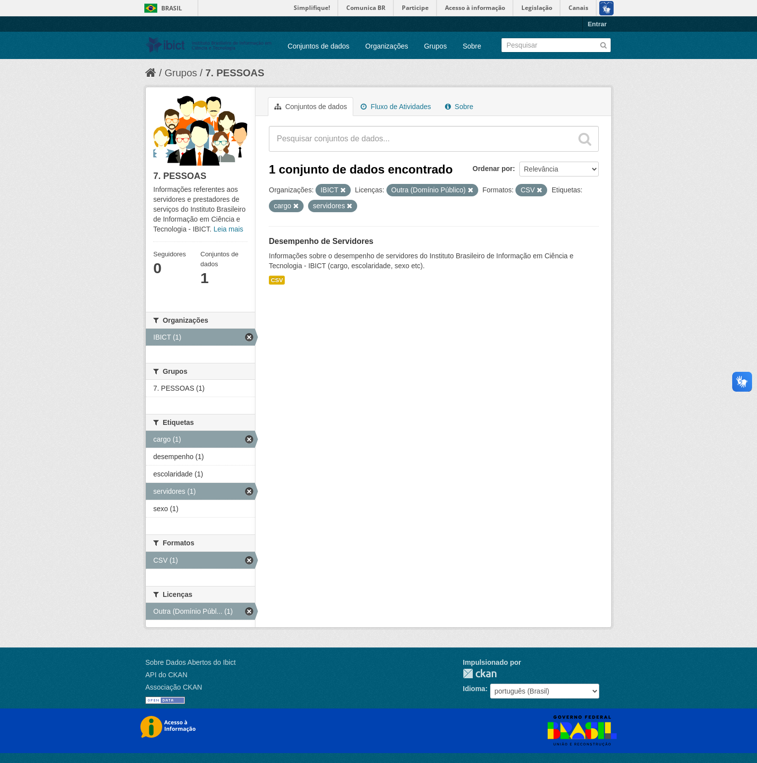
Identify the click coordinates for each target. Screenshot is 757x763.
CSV (277, 280)
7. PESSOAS (234, 72)
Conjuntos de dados (319, 46)
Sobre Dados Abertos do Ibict (190, 662)
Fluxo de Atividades (396, 107)
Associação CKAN (173, 687)
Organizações (386, 46)
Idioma (474, 689)
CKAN (480, 673)
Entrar (597, 24)
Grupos (435, 46)
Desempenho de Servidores (321, 241)
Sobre (472, 46)
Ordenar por (493, 169)
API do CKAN (166, 675)
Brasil (171, 8)
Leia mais (228, 229)
